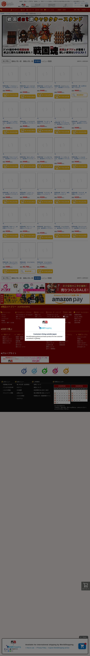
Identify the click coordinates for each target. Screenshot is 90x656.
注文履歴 (19, 390)
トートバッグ (5, 318)
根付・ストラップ (20, 316)
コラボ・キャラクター (82, 312)
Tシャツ (4, 314)
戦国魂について (86, 9)
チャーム (18, 318)
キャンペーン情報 (8, 393)
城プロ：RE (77, 320)
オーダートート (63, 339)
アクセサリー (15, 9)
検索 (86, 5)
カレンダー (37, 324)
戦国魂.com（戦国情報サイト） (42, 395)
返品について (37, 387)
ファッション (5, 9)
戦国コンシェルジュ (66, 334)
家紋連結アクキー (63, 337)
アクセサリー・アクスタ (24, 312)
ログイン (19, 387)
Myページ (77, 3)
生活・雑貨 (40, 9)
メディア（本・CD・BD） (53, 316)
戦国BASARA (77, 314)
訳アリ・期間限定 (50, 348)
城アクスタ (18, 344)
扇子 (65, 320)
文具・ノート (40, 312)
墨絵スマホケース (7, 341)
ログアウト (20, 398)
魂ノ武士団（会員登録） (23, 384)
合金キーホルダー (81, 343)
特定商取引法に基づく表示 (41, 390)
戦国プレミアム (82, 334)
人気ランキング (50, 343)
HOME (2, 13)
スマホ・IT (31, 9)
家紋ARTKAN (33, 339)
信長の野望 (77, 322)
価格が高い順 (29, 61)
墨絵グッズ (7, 334)
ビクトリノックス (81, 337)
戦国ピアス (80, 341)
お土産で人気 (49, 344)
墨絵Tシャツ (6, 337)
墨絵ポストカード (7, 339)
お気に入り (20, 393)
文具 (23, 9)
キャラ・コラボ (50, 9)
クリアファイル (39, 320)
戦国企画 (49, 334)
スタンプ (37, 322)
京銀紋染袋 (62, 344)
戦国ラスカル (77, 318)
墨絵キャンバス (6, 343)
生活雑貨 (66, 316)
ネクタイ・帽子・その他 (8, 322)
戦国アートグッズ (36, 334)
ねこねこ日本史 (78, 316)
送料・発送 (77, 9)
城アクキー (18, 343)
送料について (37, 384)
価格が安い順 (16, 61)
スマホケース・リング (52, 314)
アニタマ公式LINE (8, 387)
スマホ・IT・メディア (54, 312)
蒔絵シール (37, 314)
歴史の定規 (62, 343)
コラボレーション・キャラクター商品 (17, 13)
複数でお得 (49, 341)
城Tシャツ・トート (20, 346)
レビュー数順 (48, 61)
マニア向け (49, 339)
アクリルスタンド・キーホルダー (24, 314)
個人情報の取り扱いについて (42, 393)
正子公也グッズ (81, 346)
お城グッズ (20, 334)
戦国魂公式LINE (7, 384)
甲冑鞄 (3, 320)
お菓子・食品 (67, 322)
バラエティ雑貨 (68, 314)
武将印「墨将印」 (20, 339)
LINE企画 (48, 337)
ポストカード (38, 318)
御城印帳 (18, 341)
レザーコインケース (82, 344)
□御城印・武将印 (61, 9)
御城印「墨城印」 (20, 337)
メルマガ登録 (7, 390)
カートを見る (84, 3)
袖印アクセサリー (63, 341)
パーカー (4, 316)
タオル (65, 318)
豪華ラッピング (50, 346)
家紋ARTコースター (35, 337)
